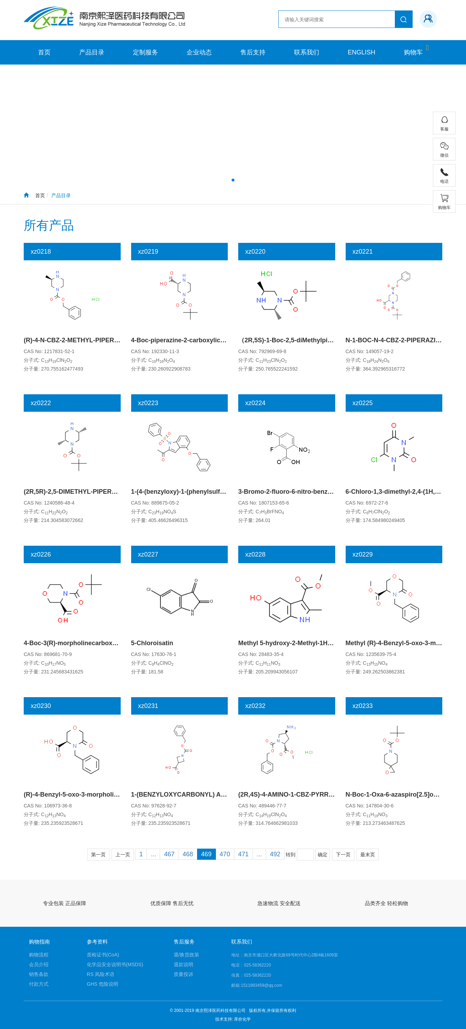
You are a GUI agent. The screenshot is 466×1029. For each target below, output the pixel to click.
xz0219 (148, 251)
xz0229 (363, 554)
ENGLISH (361, 52)
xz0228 (255, 554)
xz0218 (41, 251)
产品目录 (91, 52)
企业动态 (199, 52)
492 (275, 854)
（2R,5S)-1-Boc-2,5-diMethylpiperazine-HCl (302, 340)
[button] (233, 180)
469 (206, 854)
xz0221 (363, 251)
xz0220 (255, 251)
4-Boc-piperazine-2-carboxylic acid (183, 340)
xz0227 (148, 554)
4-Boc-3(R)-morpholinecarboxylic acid (80, 643)
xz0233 (363, 705)
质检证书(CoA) (103, 954)
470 (225, 854)
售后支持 (252, 52)
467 (169, 854)
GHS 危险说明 (102, 984)
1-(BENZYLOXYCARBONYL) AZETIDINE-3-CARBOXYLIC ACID (223, 794)
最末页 (367, 854)
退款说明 (183, 964)
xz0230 (41, 705)
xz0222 (41, 403)
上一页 (122, 854)
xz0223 (148, 403)
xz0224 (255, 403)
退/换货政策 (187, 954)
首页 (44, 52)
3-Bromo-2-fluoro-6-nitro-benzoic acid (294, 491)
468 (188, 854)
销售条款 (38, 974)
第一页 (98, 854)
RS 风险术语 (100, 974)
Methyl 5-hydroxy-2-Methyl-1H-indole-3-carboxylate (314, 643)
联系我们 (306, 52)
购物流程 (38, 954)
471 (243, 854)
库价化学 (242, 1019)
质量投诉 (183, 974)
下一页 (343, 854)
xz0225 (363, 403)
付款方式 (38, 984)
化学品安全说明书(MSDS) (115, 964)
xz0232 (255, 705)
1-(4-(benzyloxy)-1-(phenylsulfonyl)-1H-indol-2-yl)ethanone (218, 491)
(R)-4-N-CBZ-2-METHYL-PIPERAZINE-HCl (85, 340)
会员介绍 (38, 964)
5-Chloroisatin (152, 643)
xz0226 (41, 554)
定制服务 (145, 52)
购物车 (413, 52)
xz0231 (148, 705)
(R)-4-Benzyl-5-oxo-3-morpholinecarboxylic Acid (95, 794)
